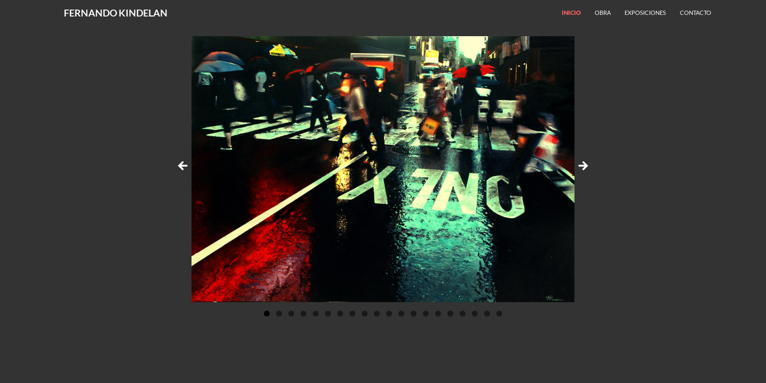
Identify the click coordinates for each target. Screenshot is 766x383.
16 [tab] (450, 314)
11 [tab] (389, 314)
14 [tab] (426, 314)
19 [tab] (487, 314)
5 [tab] (316, 314)
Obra (603, 12)
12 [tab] (401, 314)
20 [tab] (499, 314)
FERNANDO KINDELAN (116, 13)
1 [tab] (267, 314)
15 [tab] (438, 314)
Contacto (695, 12)
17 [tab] (462, 314)
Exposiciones (645, 12)
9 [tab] (365, 314)
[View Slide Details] (383, 169)
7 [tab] (340, 314)
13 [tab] (414, 314)
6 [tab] (328, 314)
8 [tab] (352, 314)
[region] (383, 169)
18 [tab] (475, 314)
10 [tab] (377, 314)
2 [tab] (279, 314)
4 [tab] (303, 314)
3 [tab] (291, 314)
